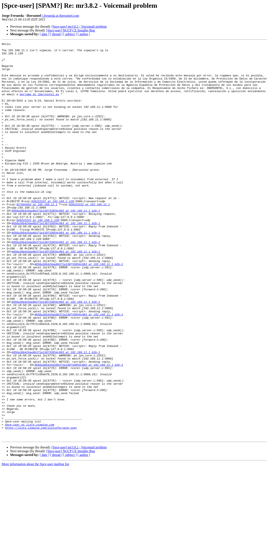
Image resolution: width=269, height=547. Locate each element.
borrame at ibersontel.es (39, 105)
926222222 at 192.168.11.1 (89, 237)
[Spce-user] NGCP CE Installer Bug (70, 30)
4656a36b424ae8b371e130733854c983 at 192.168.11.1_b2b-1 (56, 244)
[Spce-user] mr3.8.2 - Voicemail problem (79, 26)
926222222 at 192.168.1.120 (52, 233)
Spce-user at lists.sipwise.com (29, 501)
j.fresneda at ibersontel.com (60, 15)
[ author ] (84, 34)
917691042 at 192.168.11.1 (36, 237)
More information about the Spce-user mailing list (35, 543)
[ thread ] (56, 34)
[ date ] (44, 34)
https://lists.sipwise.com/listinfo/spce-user (41, 505)
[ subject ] (70, 34)
